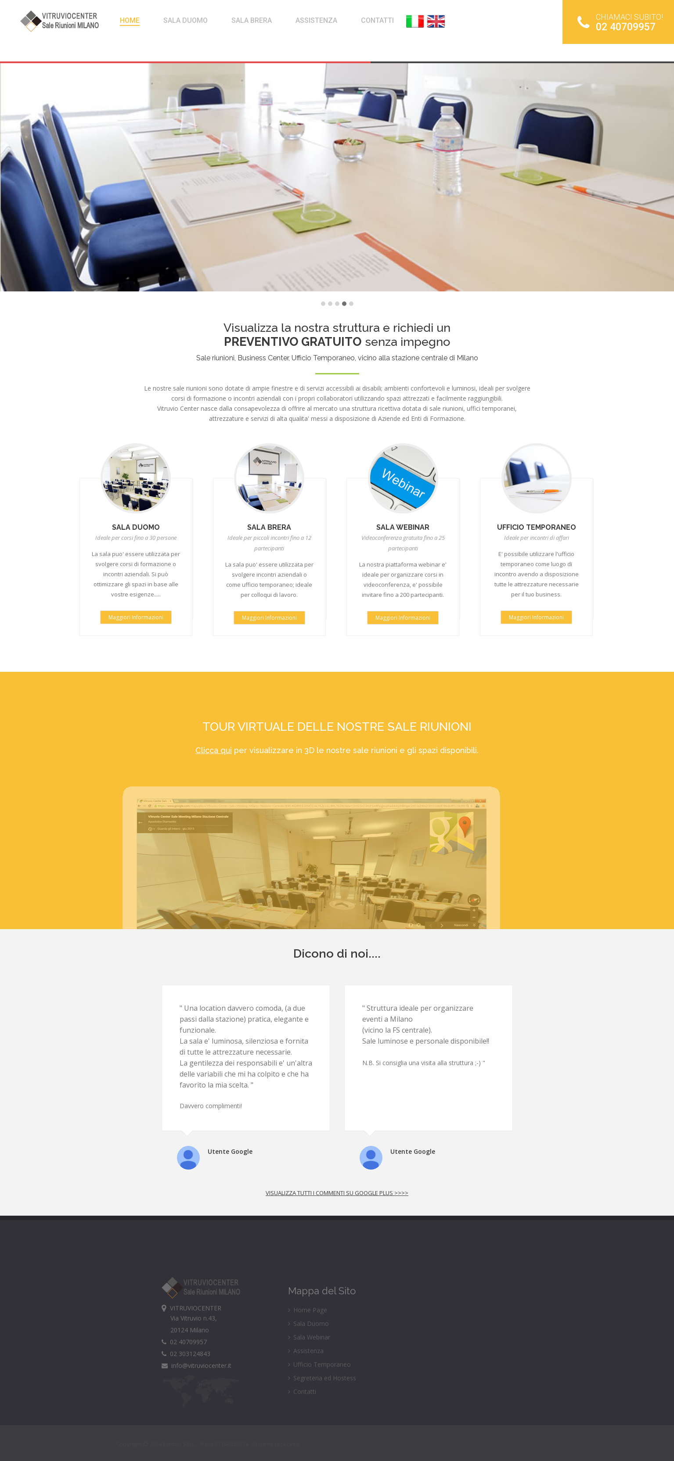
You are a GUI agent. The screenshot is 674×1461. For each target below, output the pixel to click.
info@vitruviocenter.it (196, 1380)
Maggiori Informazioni (135, 617)
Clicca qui (213, 750)
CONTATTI (377, 20)
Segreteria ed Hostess (322, 1393)
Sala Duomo (308, 1338)
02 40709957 (620, 22)
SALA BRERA (251, 20)
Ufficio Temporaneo (319, 1379)
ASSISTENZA (316, 20)
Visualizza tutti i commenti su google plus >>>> (337, 1193)
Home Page (307, 1325)
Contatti (302, 1406)
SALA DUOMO (185, 20)
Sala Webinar (309, 1352)
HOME (130, 20)
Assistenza (306, 1365)
